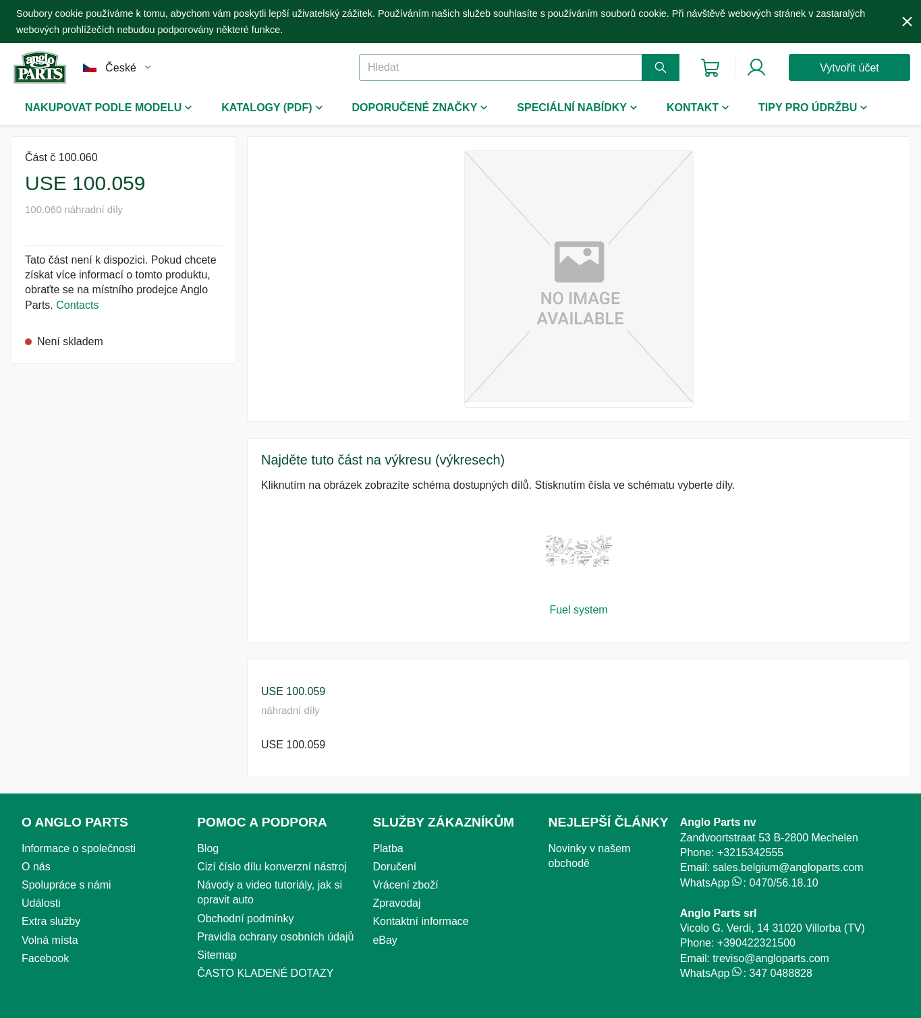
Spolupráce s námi (66, 885)
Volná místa (50, 940)
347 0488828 (780, 973)
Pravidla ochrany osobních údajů (275, 936)
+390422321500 (756, 943)
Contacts (77, 305)
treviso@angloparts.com (771, 958)
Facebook (45, 958)
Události (41, 903)
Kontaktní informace (420, 921)
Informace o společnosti (79, 848)
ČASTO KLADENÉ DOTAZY (265, 973)
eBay (384, 940)
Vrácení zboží (405, 885)
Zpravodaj (396, 903)
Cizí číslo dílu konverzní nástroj (271, 866)
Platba (387, 848)
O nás (36, 866)
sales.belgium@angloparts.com (788, 867)
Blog (208, 848)
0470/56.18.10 (783, 883)
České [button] (120, 67)
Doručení (394, 866)
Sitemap (217, 955)
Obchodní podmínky (245, 918)
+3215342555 (750, 852)
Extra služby (51, 921)
